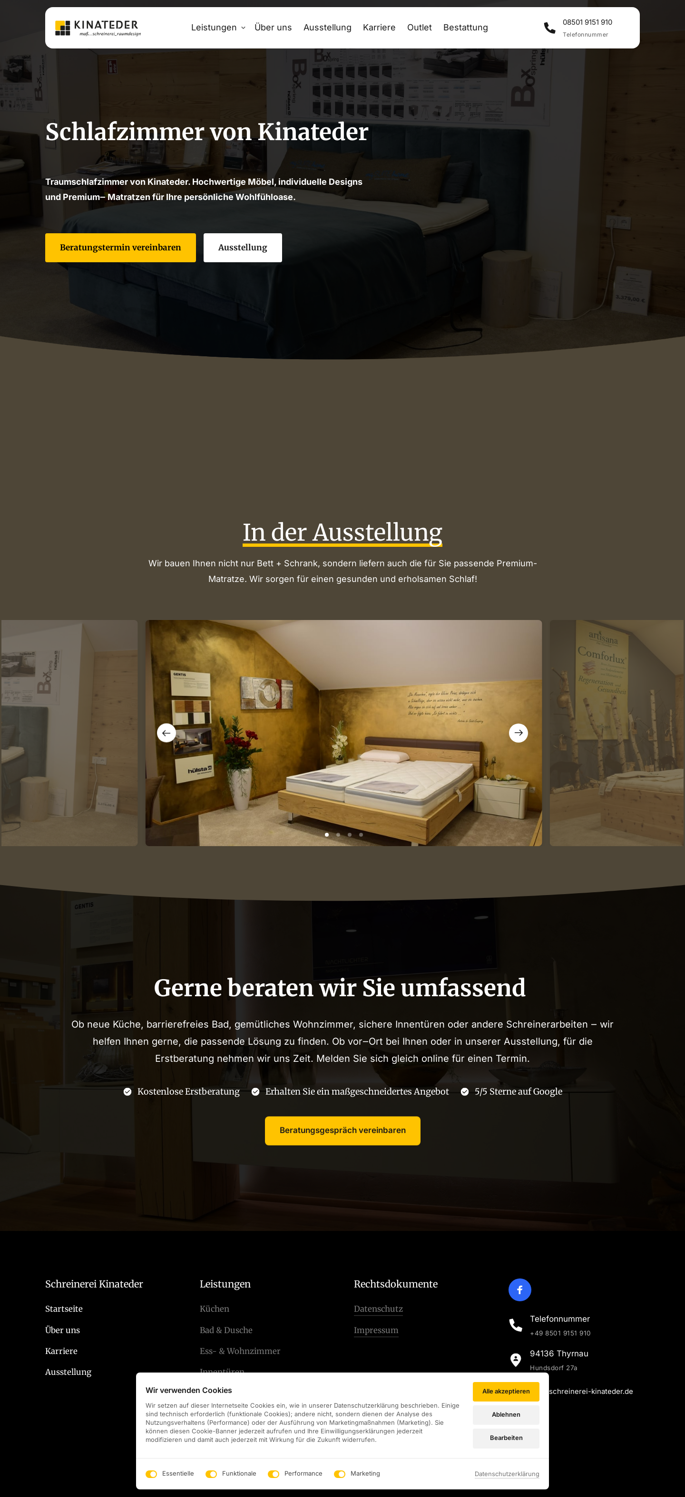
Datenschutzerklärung (507, 1474)
